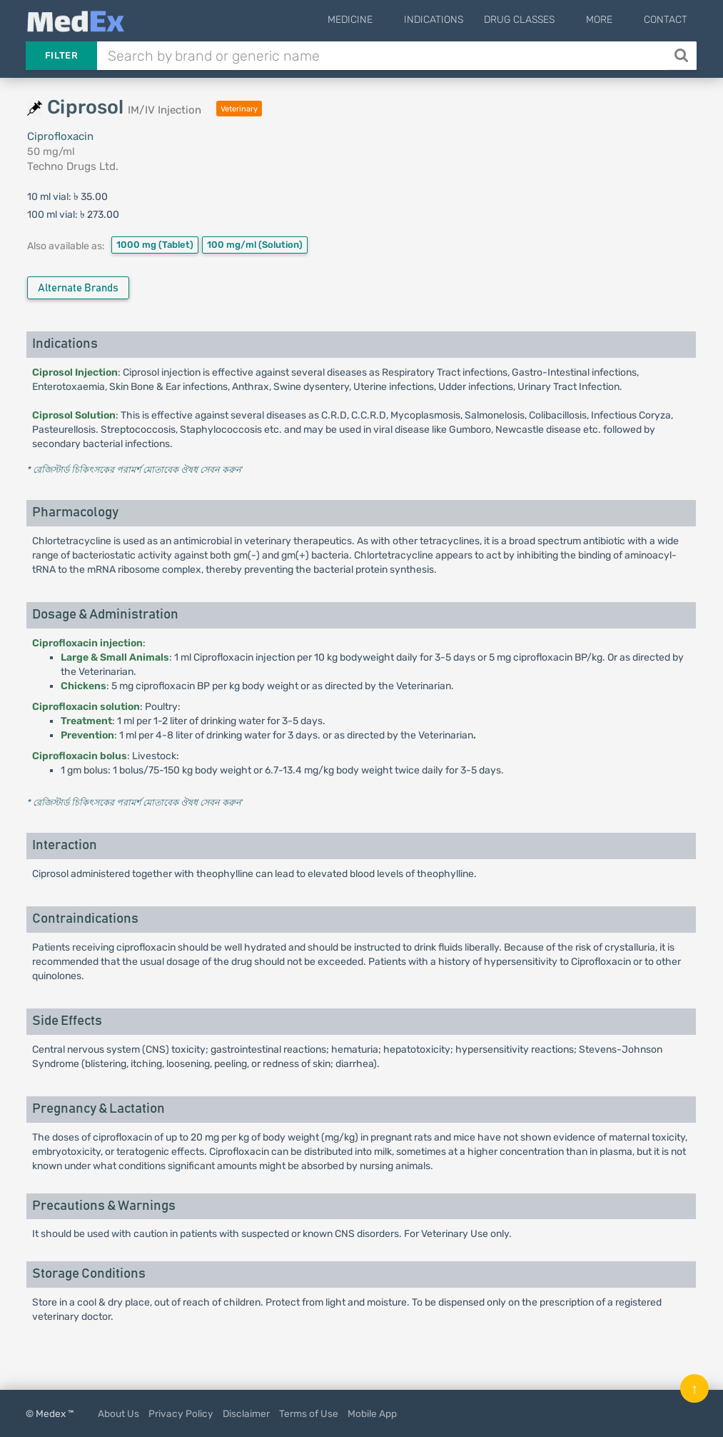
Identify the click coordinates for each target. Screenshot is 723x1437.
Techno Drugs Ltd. (72, 166)
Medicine (382, 20)
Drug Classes (540, 20)
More (610, 20)
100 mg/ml (255, 244)
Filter (61, 55)
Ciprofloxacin (60, 136)
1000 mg (154, 244)
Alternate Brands (78, 288)
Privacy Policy (180, 1413)
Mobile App (372, 1413)
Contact (665, 20)
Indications (455, 20)
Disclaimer (246, 1413)
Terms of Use (308, 1413)
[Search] (683, 55)
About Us (118, 1413)
